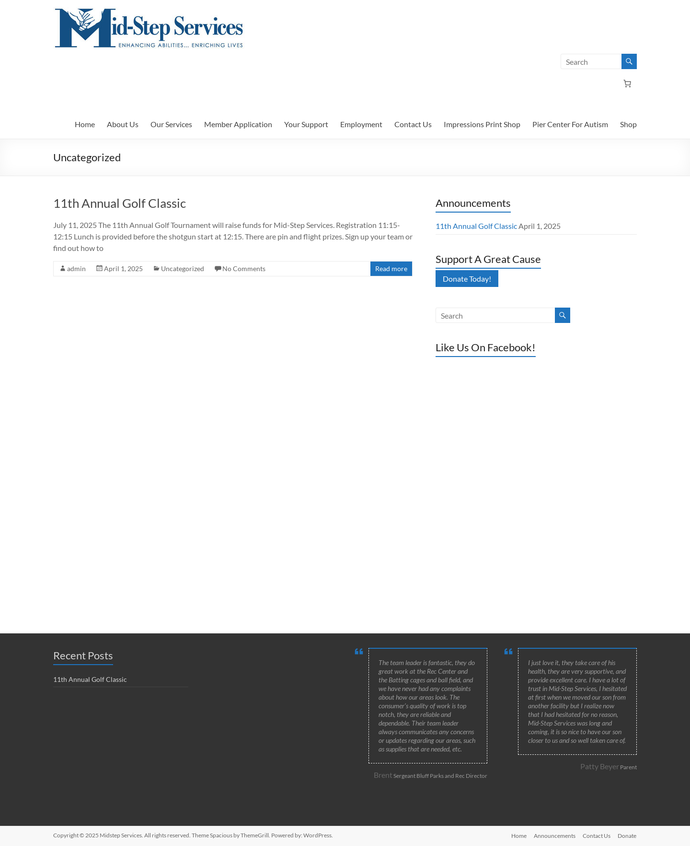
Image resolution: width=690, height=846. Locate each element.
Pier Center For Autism (570, 124)
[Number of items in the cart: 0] (627, 83)
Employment (361, 124)
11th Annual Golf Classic (119, 203)
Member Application (238, 124)
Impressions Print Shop (482, 124)
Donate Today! (467, 278)
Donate (627, 835)
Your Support (306, 124)
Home (85, 124)
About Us (122, 124)
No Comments (243, 268)
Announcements (554, 835)
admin (76, 268)
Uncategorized (182, 268)
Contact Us (413, 124)
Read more (391, 268)
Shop (628, 124)
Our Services (171, 124)
